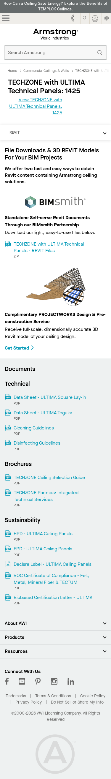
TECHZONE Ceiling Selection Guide (49, 477)
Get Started (19, 348)
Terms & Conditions (53, 696)
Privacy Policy (28, 702)
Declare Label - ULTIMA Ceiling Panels (52, 564)
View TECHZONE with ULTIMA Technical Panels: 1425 (35, 106)
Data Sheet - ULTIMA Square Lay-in (50, 397)
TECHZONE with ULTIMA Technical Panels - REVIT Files (49, 247)
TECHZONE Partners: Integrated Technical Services (46, 495)
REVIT (14, 132)
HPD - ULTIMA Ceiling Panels (43, 533)
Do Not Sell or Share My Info (77, 702)
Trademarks (16, 696)
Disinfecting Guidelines (37, 443)
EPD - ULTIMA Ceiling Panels (43, 549)
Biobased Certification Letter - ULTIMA (53, 597)
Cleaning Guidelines (34, 428)
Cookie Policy (92, 696)
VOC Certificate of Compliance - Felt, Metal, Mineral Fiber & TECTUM (51, 578)
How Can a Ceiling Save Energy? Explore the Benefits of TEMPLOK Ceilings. (55, 6)
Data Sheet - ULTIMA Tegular (43, 413)
